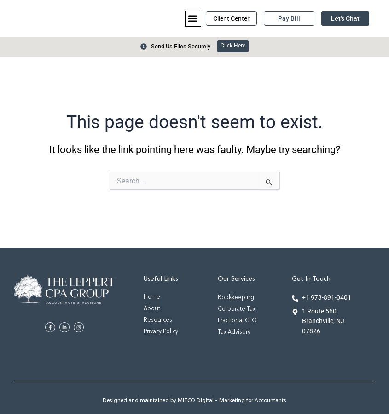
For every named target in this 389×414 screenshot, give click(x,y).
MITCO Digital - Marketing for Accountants (232, 400)
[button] (193, 19)
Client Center (231, 18)
